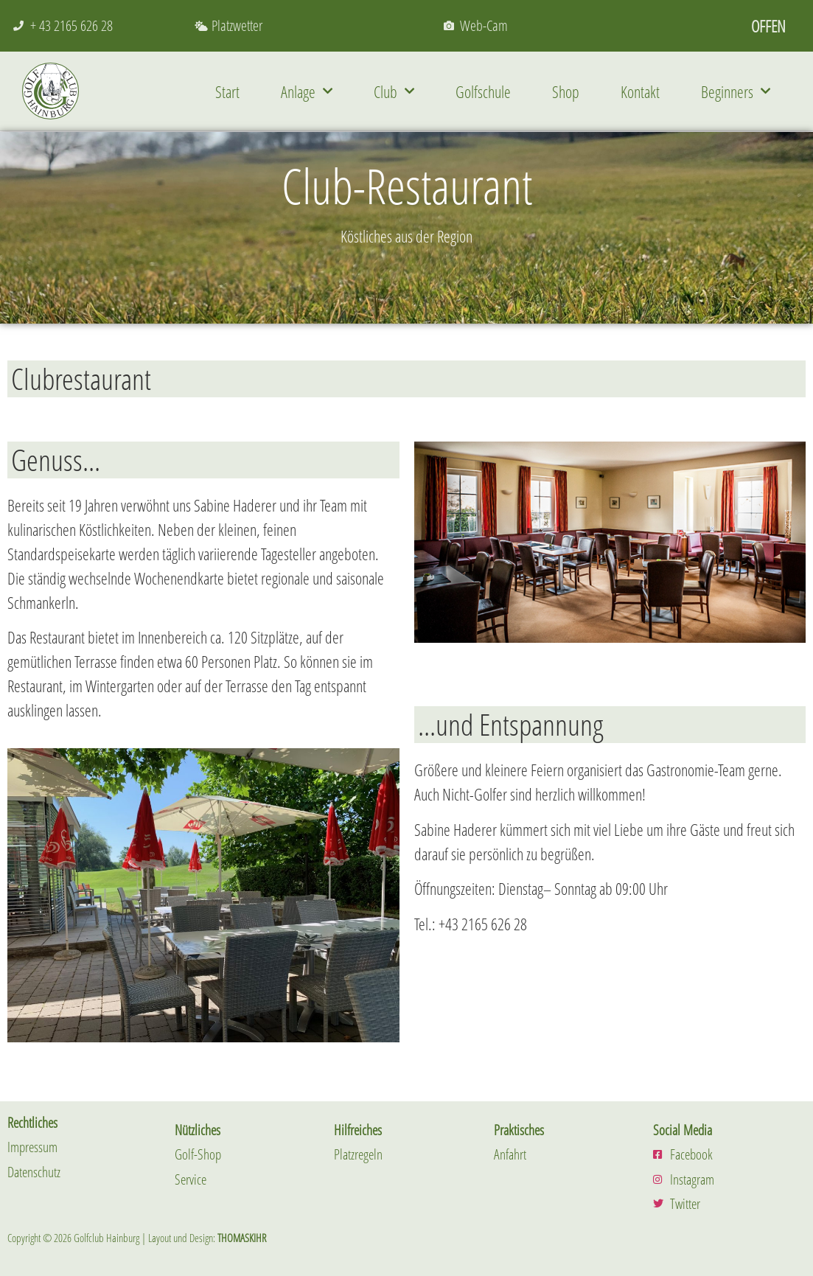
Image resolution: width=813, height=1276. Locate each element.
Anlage (306, 91)
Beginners (735, 91)
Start (227, 91)
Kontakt (640, 91)
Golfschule (483, 91)
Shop (565, 91)
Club (394, 91)
